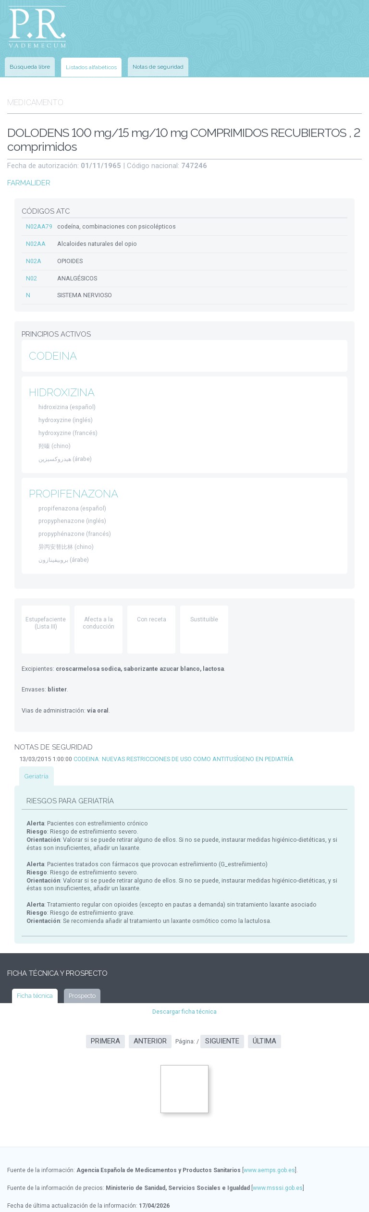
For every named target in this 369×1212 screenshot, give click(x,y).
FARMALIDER (28, 175)
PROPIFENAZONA (73, 480)
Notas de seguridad (158, 62)
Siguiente (222, 1017)
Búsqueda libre (30, 62)
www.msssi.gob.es (278, 1162)
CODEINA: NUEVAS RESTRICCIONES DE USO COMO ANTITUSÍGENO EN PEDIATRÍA (180, 742)
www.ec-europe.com (111, 1198)
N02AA (35, 234)
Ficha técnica (34, 971)
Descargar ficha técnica (185, 986)
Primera (105, 1017)
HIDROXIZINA (61, 382)
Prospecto (79, 971)
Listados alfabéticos (91, 63)
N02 (31, 268)
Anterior (150, 1017)
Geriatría (36, 759)
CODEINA (52, 345)
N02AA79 (38, 218)
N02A (33, 251)
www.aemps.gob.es (269, 1144)
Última (264, 1017)
